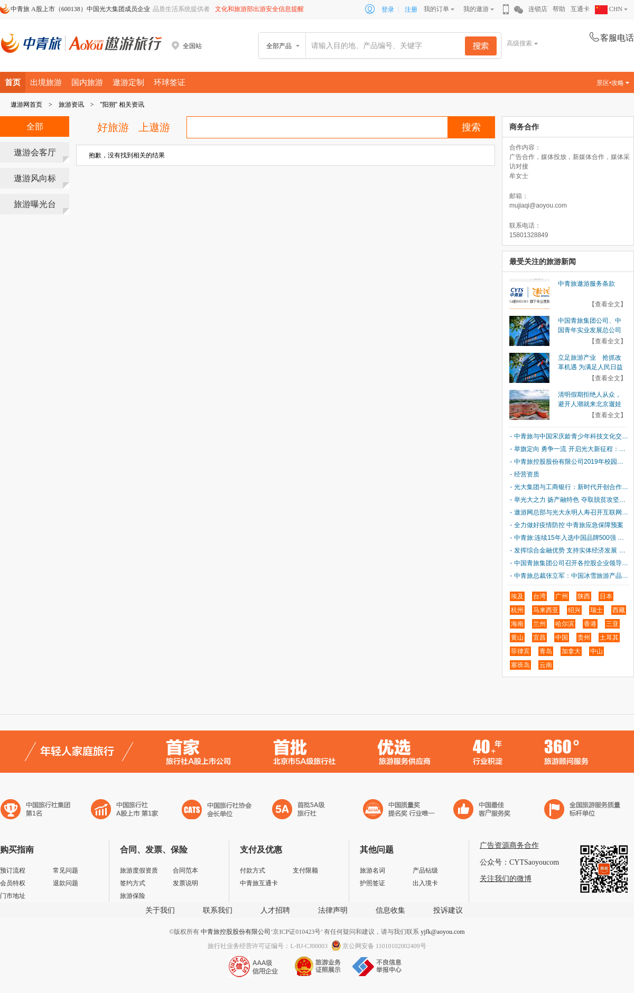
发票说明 (185, 883)
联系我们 (217, 910)
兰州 (539, 623)
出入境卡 (425, 883)
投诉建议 (448, 910)
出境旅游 (46, 82)
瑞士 (596, 610)
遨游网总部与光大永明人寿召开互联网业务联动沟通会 (571, 512)
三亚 (612, 623)
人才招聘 (275, 910)
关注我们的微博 (506, 879)
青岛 (545, 651)
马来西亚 (545, 610)
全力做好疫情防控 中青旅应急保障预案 (568, 525)
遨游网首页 (26, 104)
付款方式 (252, 870)
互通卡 (580, 9)
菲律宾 (520, 651)
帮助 (559, 9)
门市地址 (12, 896)
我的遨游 (476, 9)
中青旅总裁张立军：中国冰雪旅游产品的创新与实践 (571, 575)
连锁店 (537, 9)
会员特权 (12, 883)
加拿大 (571, 651)
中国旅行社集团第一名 (37, 810)
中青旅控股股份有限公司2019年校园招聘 (571, 461)
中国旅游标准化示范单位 (485, 810)
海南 (517, 623)
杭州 (517, 610)
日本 (606, 596)
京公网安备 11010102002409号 (384, 946)
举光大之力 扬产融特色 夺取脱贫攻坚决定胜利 (571, 499)
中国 (561, 637)
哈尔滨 (564, 623)
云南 (545, 665)
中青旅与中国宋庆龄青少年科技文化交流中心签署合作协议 (571, 436)
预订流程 (12, 870)
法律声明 (333, 910)
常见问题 (65, 870)
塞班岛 (520, 665)
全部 (34, 126)
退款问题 (65, 883)
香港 (590, 623)
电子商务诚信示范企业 (303, 810)
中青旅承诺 (582, 810)
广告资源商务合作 (509, 845)
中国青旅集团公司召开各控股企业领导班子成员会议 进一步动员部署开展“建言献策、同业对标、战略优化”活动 (571, 563)
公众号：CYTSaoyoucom (519, 862)
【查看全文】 (608, 304)
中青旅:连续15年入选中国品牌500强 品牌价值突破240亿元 (571, 537)
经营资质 (526, 474)
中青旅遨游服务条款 (586, 283)
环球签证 (169, 82)
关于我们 (160, 910)
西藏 (618, 610)
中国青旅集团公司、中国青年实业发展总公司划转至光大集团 (589, 330)
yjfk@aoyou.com (442, 931)
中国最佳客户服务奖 (399, 810)
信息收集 (390, 910)
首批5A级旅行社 (124, 810)
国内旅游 (87, 82)
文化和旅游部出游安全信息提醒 (259, 9)
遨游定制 (128, 82)
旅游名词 (372, 870)
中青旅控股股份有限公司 (236, 931)
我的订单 (436, 9)
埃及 (517, 596)
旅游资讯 (71, 104)
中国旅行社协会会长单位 (216, 810)
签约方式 (132, 883)
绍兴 (574, 610)
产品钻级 (425, 870)
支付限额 (305, 870)
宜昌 (539, 637)
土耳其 (609, 637)
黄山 (517, 637)
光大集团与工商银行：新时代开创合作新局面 (571, 487)
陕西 (583, 596)
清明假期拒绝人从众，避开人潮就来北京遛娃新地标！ (589, 404)
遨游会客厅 (35, 152)
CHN (608, 9)
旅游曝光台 (35, 204)
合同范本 (185, 870)
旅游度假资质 (139, 870)
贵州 (583, 637)
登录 (387, 9)
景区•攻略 (612, 83)
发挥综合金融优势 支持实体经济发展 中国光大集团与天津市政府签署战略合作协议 (571, 550)
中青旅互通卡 (259, 883)
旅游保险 (132, 896)
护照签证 (372, 883)
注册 (411, 9)
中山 (596, 651)
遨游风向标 (35, 178)
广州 (561, 596)
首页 (13, 82)
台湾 (539, 596)
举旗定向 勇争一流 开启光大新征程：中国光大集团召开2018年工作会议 (571, 449)
